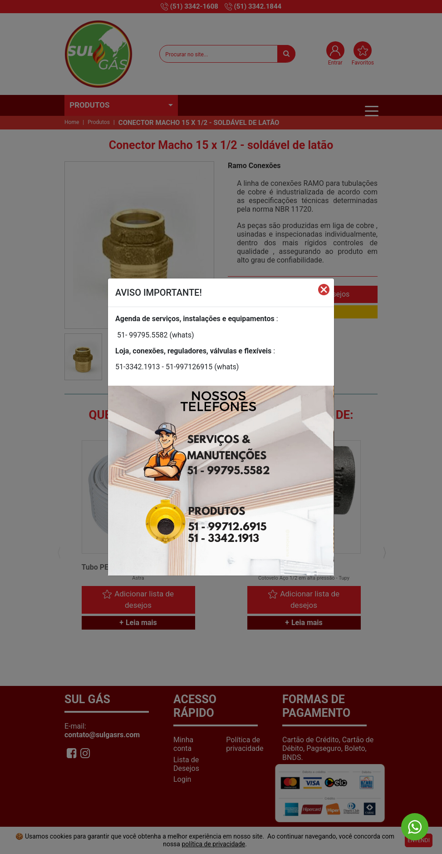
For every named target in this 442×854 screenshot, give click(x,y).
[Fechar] (323, 289)
